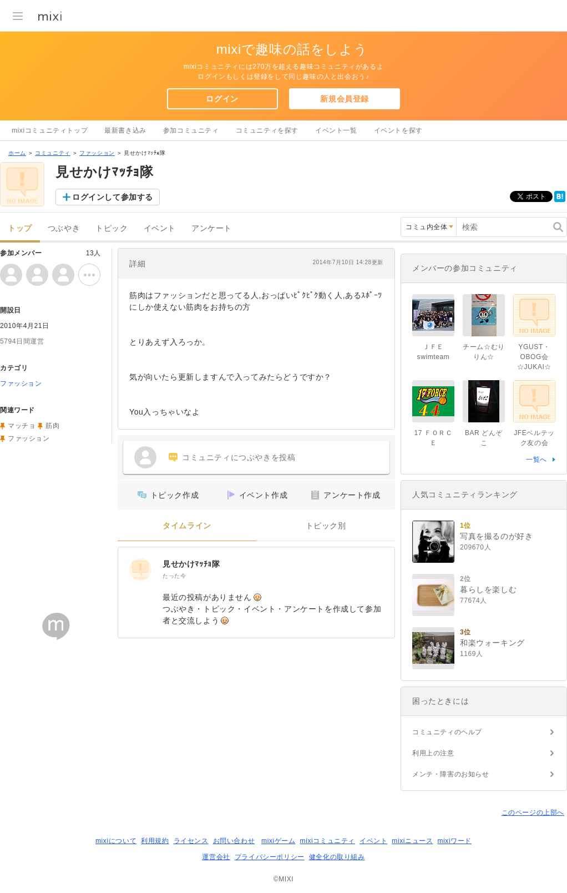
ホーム (17, 153)
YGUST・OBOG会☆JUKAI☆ (534, 357)
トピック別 (326, 526)
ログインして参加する (112, 197)
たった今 (174, 576)
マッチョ (22, 426)
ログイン (222, 98)
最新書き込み (125, 130)
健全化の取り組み (337, 857)
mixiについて (115, 841)
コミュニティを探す (267, 130)
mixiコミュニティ (327, 841)
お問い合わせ (234, 841)
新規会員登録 (344, 98)
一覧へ (536, 459)
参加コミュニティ (191, 130)
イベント (160, 228)
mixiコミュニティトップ (50, 130)
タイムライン (187, 526)
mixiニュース (412, 841)
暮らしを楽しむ (488, 589)
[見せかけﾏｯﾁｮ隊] (140, 569)
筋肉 (52, 426)
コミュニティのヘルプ (447, 732)
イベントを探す (398, 130)
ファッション (97, 153)
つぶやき (64, 228)
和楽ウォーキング (492, 642)
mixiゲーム (278, 841)
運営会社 (216, 857)
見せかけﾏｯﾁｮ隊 (191, 563)
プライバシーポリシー (270, 857)
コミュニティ (52, 153)
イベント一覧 (336, 130)
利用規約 (155, 841)
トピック (111, 228)
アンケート (211, 228)
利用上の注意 (433, 753)
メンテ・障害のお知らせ (450, 774)
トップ (20, 228)
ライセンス (191, 841)
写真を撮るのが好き (496, 536)
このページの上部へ (533, 812)
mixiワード (454, 841)
